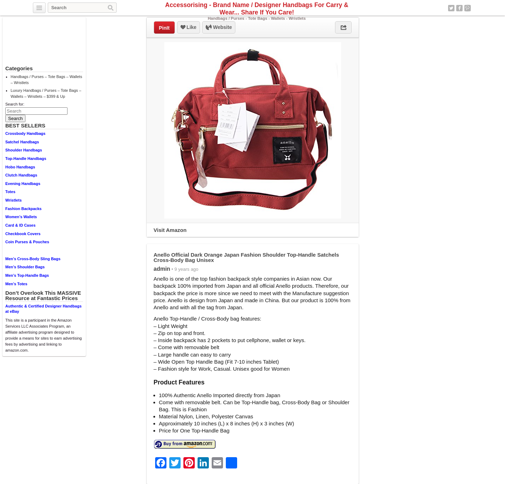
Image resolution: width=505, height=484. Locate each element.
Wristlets (13, 200)
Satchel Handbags (22, 142)
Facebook (459, 8)
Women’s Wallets (21, 217)
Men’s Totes (16, 284)
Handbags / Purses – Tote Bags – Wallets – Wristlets (46, 79)
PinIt (164, 28)
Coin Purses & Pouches (27, 242)
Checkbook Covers (23, 234)
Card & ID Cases (20, 225)
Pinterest (467, 8)
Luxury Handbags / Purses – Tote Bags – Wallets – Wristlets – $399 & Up (46, 93)
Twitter (451, 8)
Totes (10, 192)
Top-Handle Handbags (25, 158)
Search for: (14, 104)
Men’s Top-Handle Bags (27, 275)
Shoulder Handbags (23, 150)
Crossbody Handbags (25, 133)
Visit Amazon (170, 230)
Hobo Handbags (20, 167)
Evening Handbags (22, 183)
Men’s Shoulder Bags (25, 267)
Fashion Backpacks (23, 209)
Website (219, 27)
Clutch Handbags (21, 175)
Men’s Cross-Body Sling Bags (32, 259)
